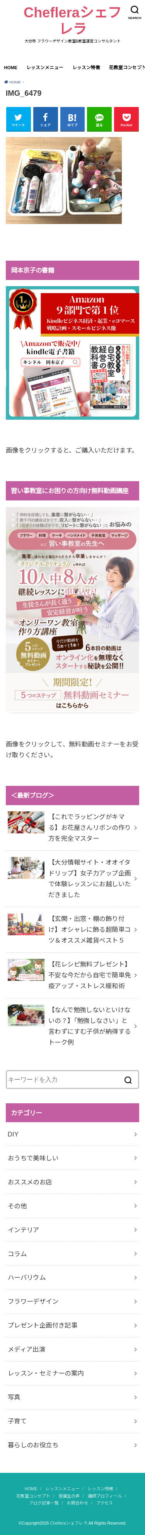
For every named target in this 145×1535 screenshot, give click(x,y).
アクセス (104, 1503)
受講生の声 (69, 1496)
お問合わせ (77, 1503)
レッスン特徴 (86, 67)
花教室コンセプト (33, 1496)
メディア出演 (26, 1349)
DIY (13, 1134)
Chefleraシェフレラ (72, 21)
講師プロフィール (105, 1496)
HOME (10, 67)
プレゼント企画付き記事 (43, 1325)
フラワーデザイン (33, 1301)
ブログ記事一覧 (44, 1503)
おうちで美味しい (33, 1158)
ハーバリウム (27, 1277)
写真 (14, 1397)
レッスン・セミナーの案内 (46, 1373)
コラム (17, 1253)
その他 (17, 1206)
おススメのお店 (30, 1182)
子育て (17, 1421)
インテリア (23, 1229)
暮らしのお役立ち (33, 1445)
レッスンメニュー (44, 67)
